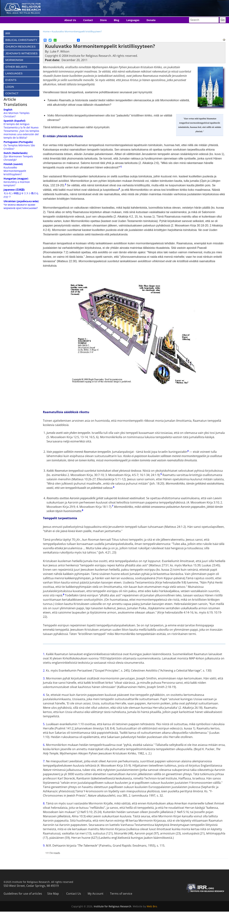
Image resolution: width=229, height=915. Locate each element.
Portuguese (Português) (18, 142)
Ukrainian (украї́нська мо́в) (21, 201)
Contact (88, 20)
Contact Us (73, 894)
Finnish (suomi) (13, 164)
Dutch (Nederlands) (16, 153)
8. (44, 803)
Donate (151, 20)
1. (44, 654)
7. (44, 761)
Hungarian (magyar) (16, 178)
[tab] (21, 33)
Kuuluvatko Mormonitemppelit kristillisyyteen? (77, 31)
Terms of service (121, 894)
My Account (95, 894)
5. (44, 724)
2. (44, 670)
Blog (116, 20)
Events (10, 79)
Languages (132, 20)
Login (9, 86)
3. (44, 678)
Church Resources (20, 46)
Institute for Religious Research (112, 906)
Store (103, 20)
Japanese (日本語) (14, 189)
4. (44, 695)
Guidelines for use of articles (23, 894)
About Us (70, 20)
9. (44, 845)
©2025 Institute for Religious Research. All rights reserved (38, 882)
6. (44, 745)
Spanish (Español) (14, 120)
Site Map (53, 894)
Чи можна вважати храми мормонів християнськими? (21, 206)
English (8, 109)
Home (46, 31)
